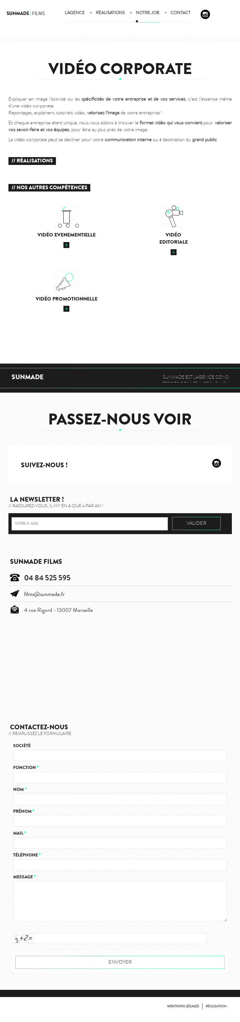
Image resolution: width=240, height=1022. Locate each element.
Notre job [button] (147, 13)
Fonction (25, 767)
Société (22, 745)
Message (24, 877)
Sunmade (27, 377)
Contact (181, 13)
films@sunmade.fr (44, 594)
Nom (19, 789)
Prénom (23, 811)
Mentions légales (183, 1006)
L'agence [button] (75, 13)
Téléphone (26, 855)
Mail (19, 833)
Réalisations (110, 13)
